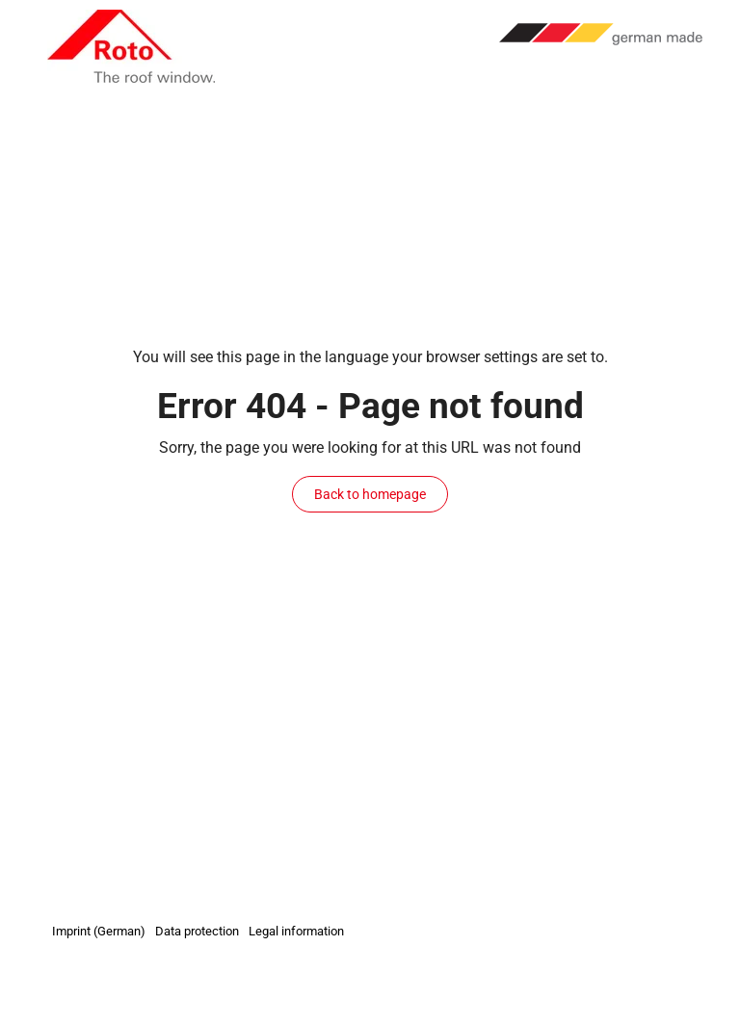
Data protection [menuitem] (197, 931)
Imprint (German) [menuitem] (98, 931)
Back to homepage (370, 494)
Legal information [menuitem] (296, 931)
